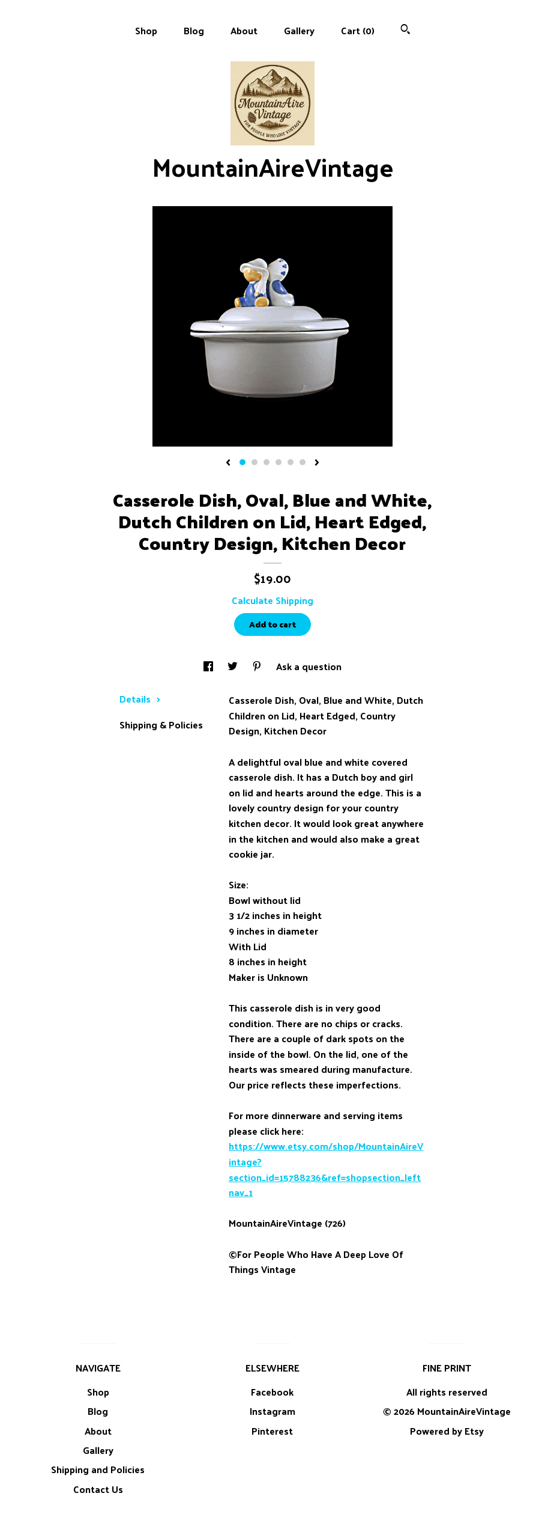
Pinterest (272, 1430)
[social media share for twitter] (233, 666)
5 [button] (291, 462)
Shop (146, 30)
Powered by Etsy (447, 1430)
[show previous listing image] (228, 463)
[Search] (405, 30)
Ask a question (309, 666)
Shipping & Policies (161, 724)
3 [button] (266, 462)
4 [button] (279, 462)
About (243, 30)
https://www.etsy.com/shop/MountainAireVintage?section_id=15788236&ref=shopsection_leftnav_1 (326, 1169)
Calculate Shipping (272, 600)
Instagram (272, 1411)
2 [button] (254, 462)
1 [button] (242, 462)
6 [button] (303, 462)
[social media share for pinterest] (258, 666)
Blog (194, 30)
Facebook (272, 1391)
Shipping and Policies (98, 1469)
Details (140, 698)
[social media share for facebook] (209, 666)
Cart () (358, 30)
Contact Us (98, 1489)
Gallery (299, 30)
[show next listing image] (317, 463)
